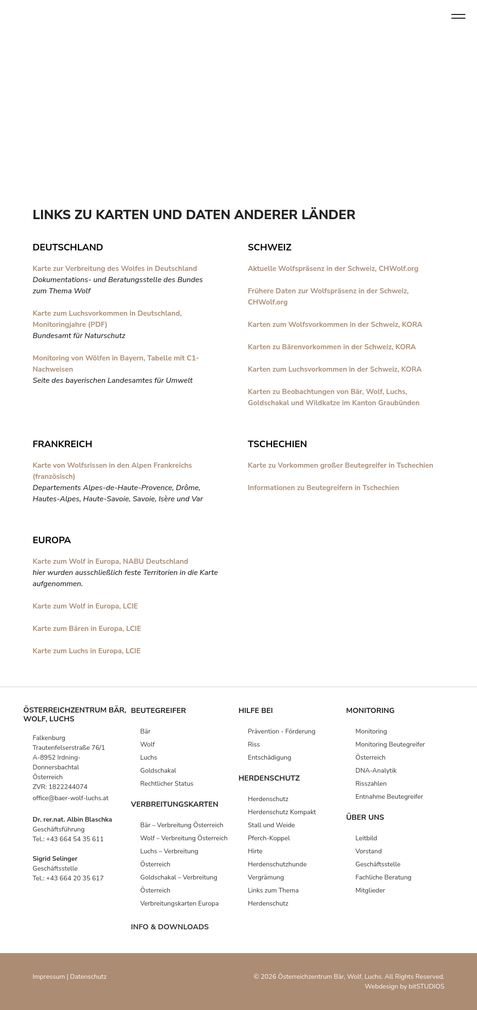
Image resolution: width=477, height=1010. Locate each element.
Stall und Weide (271, 825)
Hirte (255, 851)
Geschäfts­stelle (378, 864)
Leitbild (366, 838)
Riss (254, 744)
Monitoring (371, 731)
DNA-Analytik (375, 770)
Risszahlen (371, 783)
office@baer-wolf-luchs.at (71, 798)
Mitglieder (370, 890)
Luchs (148, 757)
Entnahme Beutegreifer (389, 796)
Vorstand (368, 851)
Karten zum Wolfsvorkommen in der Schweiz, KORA (338, 324)
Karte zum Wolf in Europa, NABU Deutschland (113, 561)
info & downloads (170, 927)
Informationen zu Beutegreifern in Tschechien (326, 488)
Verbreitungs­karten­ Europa (179, 903)
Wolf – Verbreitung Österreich (184, 838)
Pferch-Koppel (269, 838)
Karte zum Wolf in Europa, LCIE (87, 606)
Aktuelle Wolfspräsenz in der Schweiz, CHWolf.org (336, 268)
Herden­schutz (268, 799)
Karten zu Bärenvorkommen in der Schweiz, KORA (334, 347)
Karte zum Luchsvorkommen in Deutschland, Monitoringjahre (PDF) (109, 319)
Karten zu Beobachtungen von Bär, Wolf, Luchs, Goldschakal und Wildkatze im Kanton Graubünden (336, 397)
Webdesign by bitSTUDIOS (404, 986)
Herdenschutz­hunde (277, 864)
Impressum (49, 976)
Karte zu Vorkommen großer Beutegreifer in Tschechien (343, 465)
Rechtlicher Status (166, 783)
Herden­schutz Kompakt (282, 812)
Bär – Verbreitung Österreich (181, 825)
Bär (145, 731)
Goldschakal (158, 770)
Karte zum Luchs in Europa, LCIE (88, 651)
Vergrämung (266, 877)
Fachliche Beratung (383, 877)
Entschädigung (269, 757)
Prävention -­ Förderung (281, 731)
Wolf (147, 744)
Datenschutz (88, 976)
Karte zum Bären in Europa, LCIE (88, 628)
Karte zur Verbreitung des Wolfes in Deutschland (118, 268)
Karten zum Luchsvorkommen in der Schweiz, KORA (337, 369)
